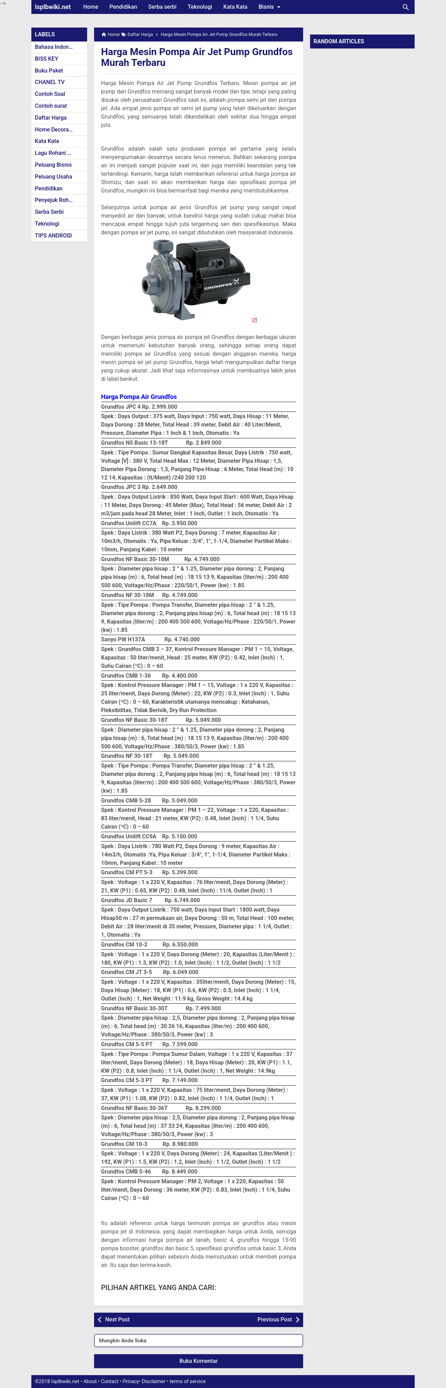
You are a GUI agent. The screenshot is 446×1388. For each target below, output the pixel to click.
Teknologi (200, 6)
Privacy (131, 1382)
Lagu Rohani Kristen (60, 153)
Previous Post (274, 1319)
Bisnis (271, 7)
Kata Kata (235, 6)
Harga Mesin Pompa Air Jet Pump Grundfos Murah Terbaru (197, 57)
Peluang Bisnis (53, 164)
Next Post (117, 1319)
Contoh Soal (50, 94)
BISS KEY (46, 58)
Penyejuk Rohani (55, 200)
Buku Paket (49, 70)
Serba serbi (162, 6)
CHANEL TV (49, 82)
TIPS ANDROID (53, 235)
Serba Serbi (49, 212)
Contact (109, 1382)
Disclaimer (154, 1382)
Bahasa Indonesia (57, 47)
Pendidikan (123, 6)
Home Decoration (56, 129)
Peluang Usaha (53, 176)
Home (90, 6)
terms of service (188, 1382)
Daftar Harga (51, 117)
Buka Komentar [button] (198, 1361)
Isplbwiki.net (53, 6)
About (90, 1382)
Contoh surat (51, 106)
